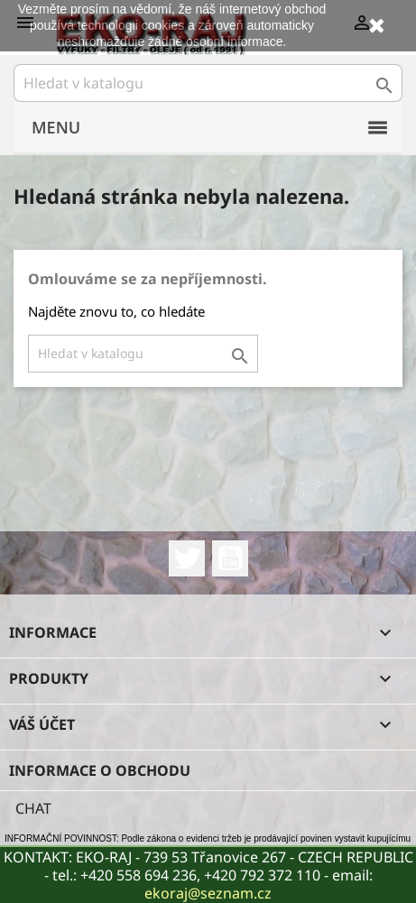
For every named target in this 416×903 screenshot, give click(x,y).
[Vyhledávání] (208, 83)
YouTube (230, 558)
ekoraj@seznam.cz (208, 893)
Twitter (187, 558)
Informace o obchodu (99, 770)
